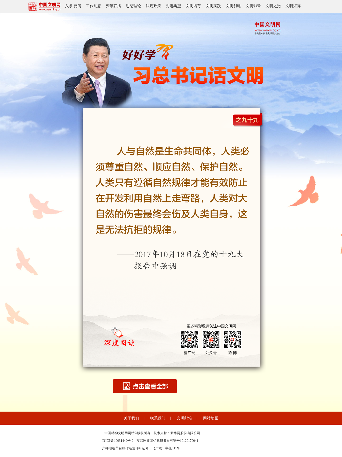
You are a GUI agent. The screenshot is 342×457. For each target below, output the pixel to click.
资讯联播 (113, 6)
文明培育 (193, 6)
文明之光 (273, 6)
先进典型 (173, 6)
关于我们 (131, 418)
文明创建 (233, 6)
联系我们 (157, 418)
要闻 (77, 6)
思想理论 (133, 6)
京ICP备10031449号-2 (117, 440)
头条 (69, 6)
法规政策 (153, 6)
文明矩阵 (293, 6)
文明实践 (213, 6)
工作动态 (93, 6)
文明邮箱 (184, 418)
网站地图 (210, 418)
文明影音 (253, 6)
